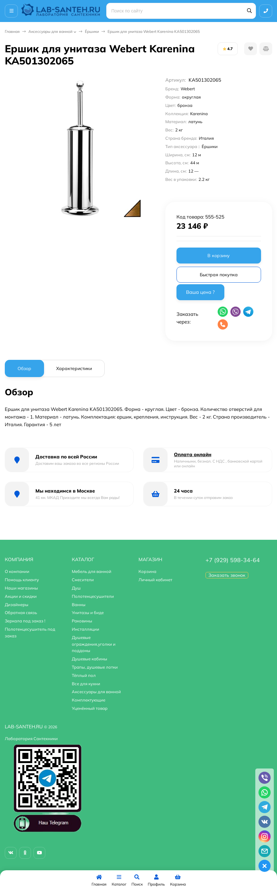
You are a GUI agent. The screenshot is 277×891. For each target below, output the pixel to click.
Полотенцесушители (93, 596)
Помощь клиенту (22, 579)
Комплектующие (88, 699)
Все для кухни (86, 683)
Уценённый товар (90, 708)
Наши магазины (21, 587)
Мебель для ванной (91, 571)
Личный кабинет (155, 579)
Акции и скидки (21, 596)
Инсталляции (85, 629)
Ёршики (92, 31)
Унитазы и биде (88, 612)
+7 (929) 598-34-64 (233, 560)
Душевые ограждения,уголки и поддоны (94, 644)
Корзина (147, 571)
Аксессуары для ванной (50, 31)
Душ (76, 587)
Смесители (83, 579)
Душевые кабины (89, 658)
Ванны (79, 604)
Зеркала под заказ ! (25, 620)
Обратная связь (21, 612)
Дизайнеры (16, 604)
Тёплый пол (84, 675)
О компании (17, 571)
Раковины (82, 620)
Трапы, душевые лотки (95, 667)
